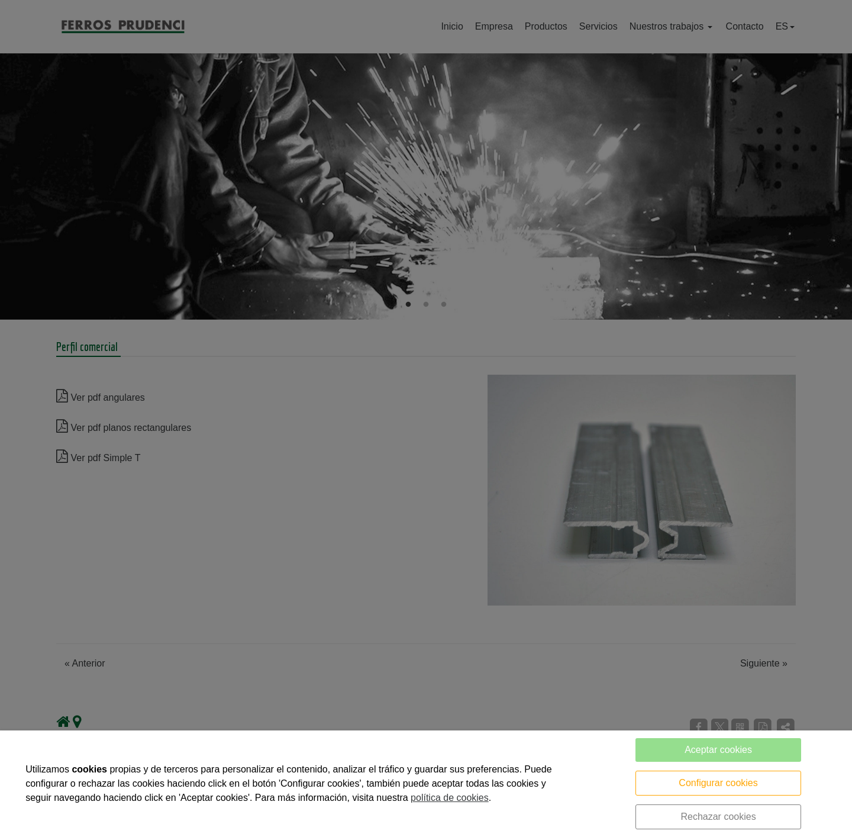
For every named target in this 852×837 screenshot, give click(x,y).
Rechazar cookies (718, 817)
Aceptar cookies (718, 750)
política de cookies (450, 798)
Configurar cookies (718, 783)
